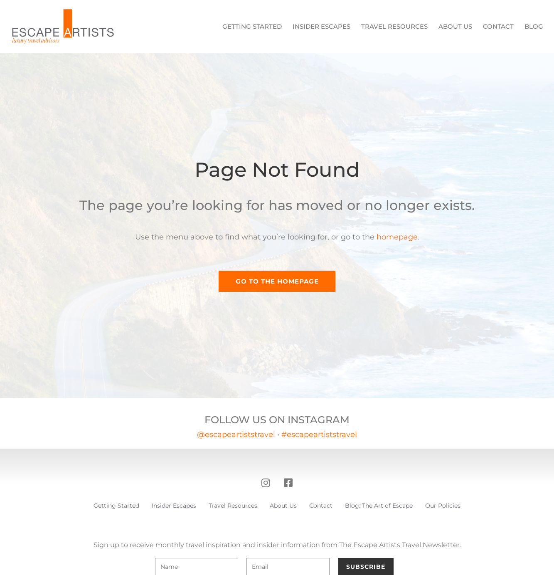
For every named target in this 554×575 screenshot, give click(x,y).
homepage (397, 237)
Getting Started (252, 26)
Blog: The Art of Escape (379, 505)
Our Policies (442, 505)
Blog (533, 26)
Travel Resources (394, 26)
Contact (498, 26)
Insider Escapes (321, 26)
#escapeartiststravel (319, 434)
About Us (455, 26)
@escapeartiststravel (236, 434)
